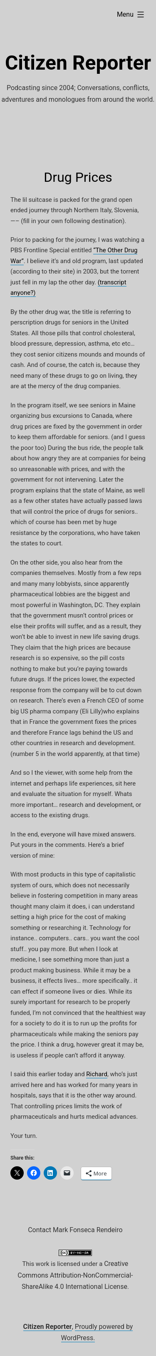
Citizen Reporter (78, 63)
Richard (96, 1074)
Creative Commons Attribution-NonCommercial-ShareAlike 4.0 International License (75, 1275)
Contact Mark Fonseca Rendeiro (75, 1230)
